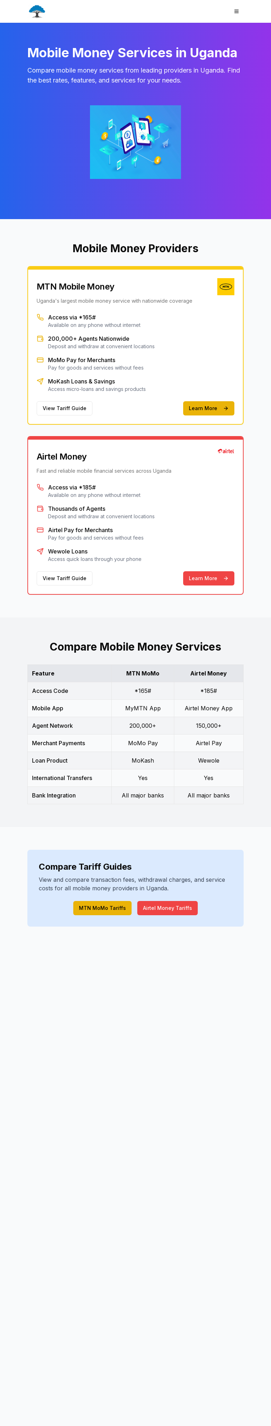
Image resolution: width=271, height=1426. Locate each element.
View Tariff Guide (64, 408)
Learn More (209, 408)
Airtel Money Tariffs (167, 908)
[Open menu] (236, 11)
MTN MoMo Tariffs (102, 908)
